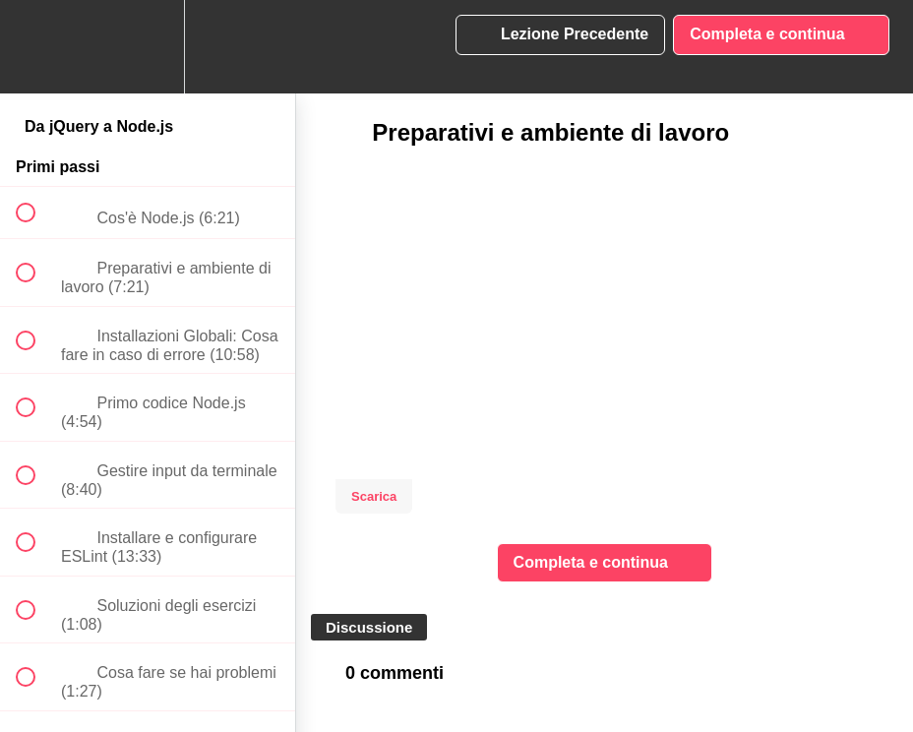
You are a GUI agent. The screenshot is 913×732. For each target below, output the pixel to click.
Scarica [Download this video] (373, 496)
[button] (36, 46)
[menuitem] (147, 46)
